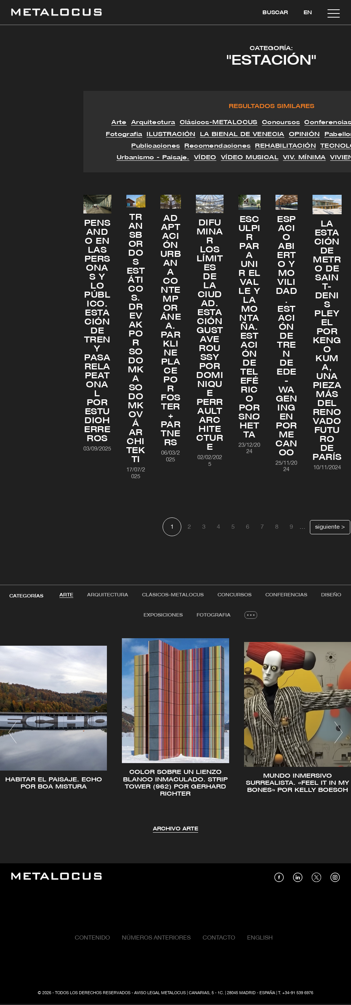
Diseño (332, 595)
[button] (12, 733)
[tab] (65, 595)
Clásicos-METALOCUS (173, 595)
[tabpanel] (175, 734)
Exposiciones (163, 616)
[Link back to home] (56, 13)
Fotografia (214, 616)
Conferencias (287, 595)
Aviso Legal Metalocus (160, 994)
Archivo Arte (175, 829)
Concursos (235, 595)
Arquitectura (107, 595)
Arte (66, 595)
